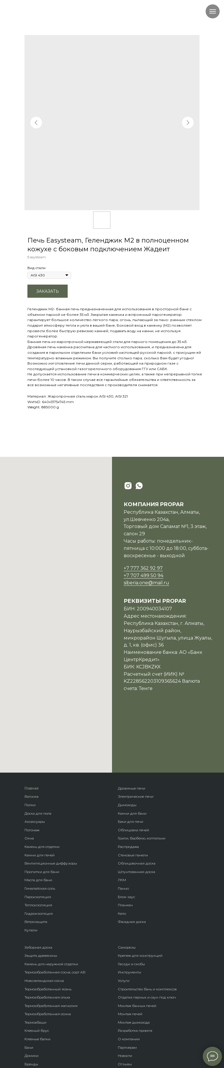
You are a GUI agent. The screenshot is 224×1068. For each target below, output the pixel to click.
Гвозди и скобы (131, 901)
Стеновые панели (133, 792)
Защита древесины (40, 892)
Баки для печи (130, 758)
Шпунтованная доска (136, 808)
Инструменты (129, 909)
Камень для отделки (42, 783)
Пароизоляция (37, 834)
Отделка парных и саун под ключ (147, 934)
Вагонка (31, 733)
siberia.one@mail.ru (146, 583)
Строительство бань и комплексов (147, 926)
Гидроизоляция (38, 850)
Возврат (125, 1017)
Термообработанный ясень (47, 926)
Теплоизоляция (38, 842)
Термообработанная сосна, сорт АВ (54, 909)
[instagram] (128, 485)
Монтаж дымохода (134, 959)
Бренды (31, 1001)
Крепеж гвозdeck (39, 1017)
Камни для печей (39, 792)
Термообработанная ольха (47, 934)
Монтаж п (126, 951)
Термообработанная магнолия (51, 942)
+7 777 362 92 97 (143, 568)
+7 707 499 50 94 (143, 575)
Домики (31, 992)
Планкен (125, 842)
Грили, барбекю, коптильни (141, 775)
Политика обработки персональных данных (156, 1034)
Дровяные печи (131, 725)
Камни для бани (132, 750)
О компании (129, 976)
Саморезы (127, 884)
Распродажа (128, 783)
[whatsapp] (139, 485)
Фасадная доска (132, 858)
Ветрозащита (35, 858)
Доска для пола (37, 750)
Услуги (124, 917)
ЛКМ (122, 817)
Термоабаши (35, 959)
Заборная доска (38, 884)
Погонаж (31, 767)
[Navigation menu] (212, 11)
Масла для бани (38, 817)
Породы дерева (37, 1009)
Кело (122, 850)
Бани (28, 984)
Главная (31, 725)
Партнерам (127, 984)
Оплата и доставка (134, 1009)
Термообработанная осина (47, 951)
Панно (123, 825)
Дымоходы (127, 742)
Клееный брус (36, 967)
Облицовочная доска (136, 800)
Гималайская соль (39, 825)
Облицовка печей (133, 767)
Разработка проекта (135, 967)
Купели (30, 867)
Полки (30, 742)
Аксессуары (34, 758)
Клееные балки (37, 976)
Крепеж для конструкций (140, 892)
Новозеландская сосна (44, 917)
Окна (29, 775)
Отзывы (125, 1001)
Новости (125, 992)
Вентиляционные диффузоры (50, 800)
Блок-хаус (126, 834)
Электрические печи (135, 733)
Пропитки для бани (41, 808)
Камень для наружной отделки (51, 901)
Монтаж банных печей (137, 942)
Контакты (126, 1026)
